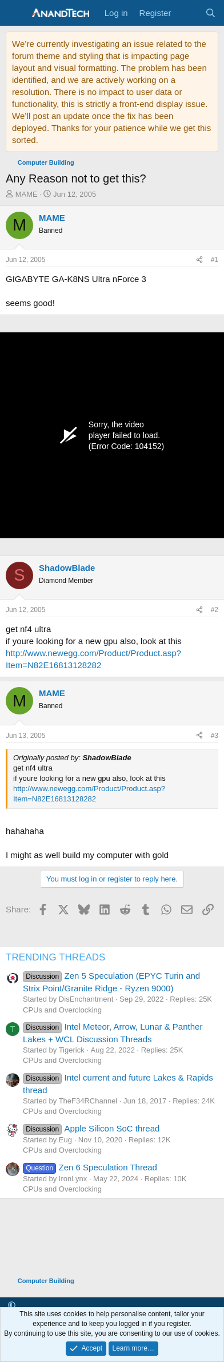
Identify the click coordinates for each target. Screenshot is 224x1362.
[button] (12, 1305)
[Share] (199, 260)
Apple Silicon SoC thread (91, 1128)
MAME (26, 194)
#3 (214, 736)
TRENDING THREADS (55, 957)
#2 (214, 610)
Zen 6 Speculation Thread (90, 1167)
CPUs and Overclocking (62, 1010)
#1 (214, 260)
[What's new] (188, 12)
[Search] (210, 12)
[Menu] (15, 13)
